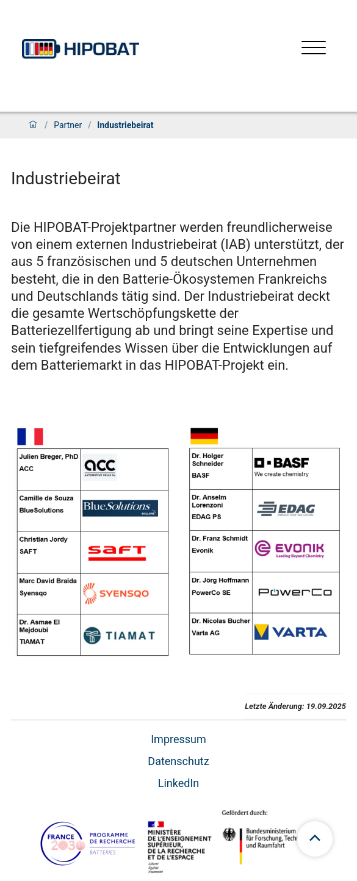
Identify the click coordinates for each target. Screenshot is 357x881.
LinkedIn (179, 783)
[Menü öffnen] (313, 49)
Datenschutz (178, 761)
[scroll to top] (315, 839)
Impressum (178, 739)
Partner (68, 125)
